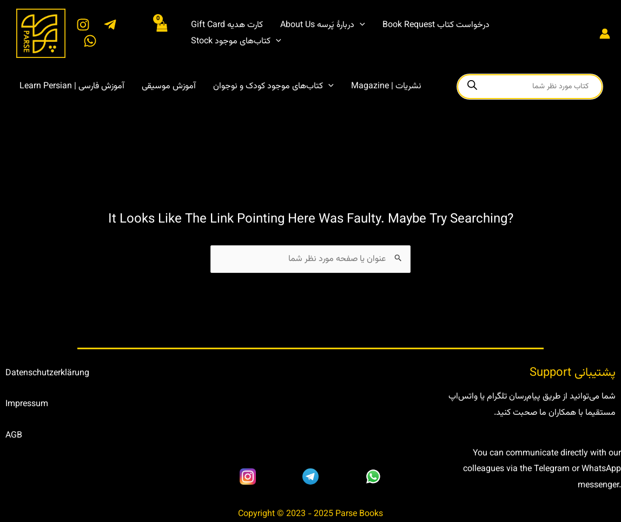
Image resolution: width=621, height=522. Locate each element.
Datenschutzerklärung (47, 373)
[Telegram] (110, 24)
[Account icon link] (604, 33)
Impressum (26, 404)
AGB (13, 435)
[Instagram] (83, 24)
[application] (359, 25)
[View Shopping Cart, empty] (161, 33)
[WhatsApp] (90, 41)
